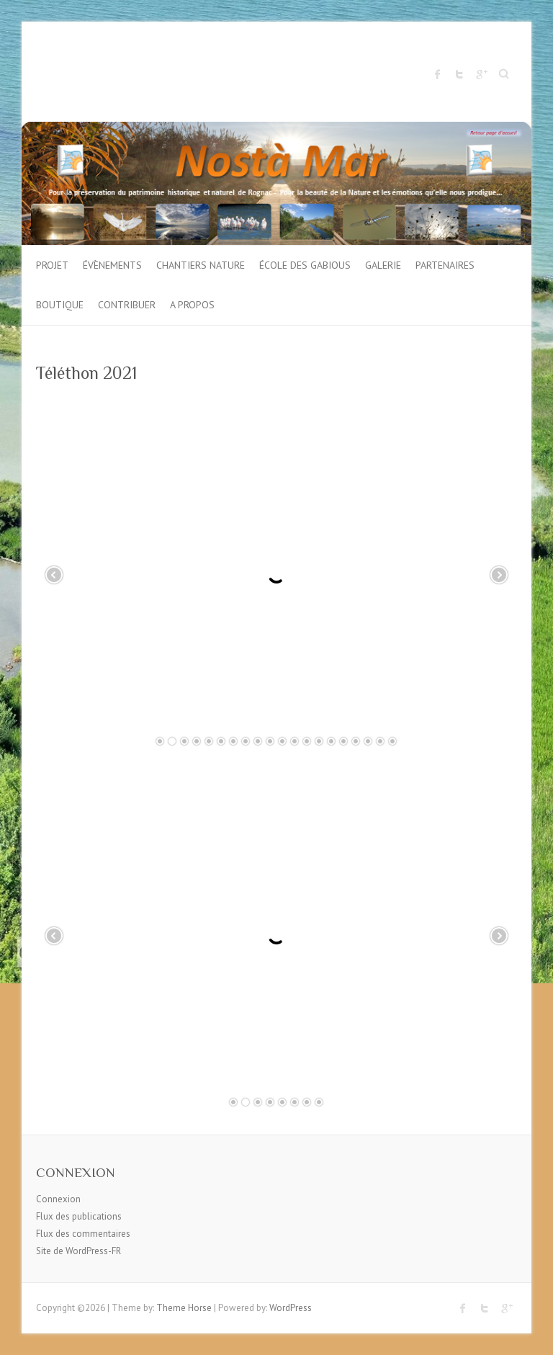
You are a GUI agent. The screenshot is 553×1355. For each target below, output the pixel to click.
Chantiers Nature (200, 265)
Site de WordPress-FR (78, 1251)
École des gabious (305, 265)
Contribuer (127, 304)
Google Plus (481, 74)
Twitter (459, 74)
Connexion (58, 1199)
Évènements (112, 265)
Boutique (60, 304)
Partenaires (445, 265)
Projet (52, 265)
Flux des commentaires (83, 1233)
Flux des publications (79, 1216)
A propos (192, 304)
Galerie (383, 265)
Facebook (438, 74)
